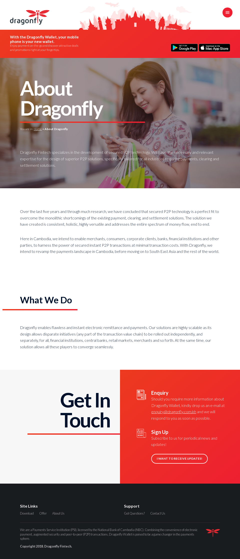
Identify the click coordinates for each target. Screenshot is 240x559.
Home (38, 129)
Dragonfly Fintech (30, 17)
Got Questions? (134, 513)
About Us (58, 513)
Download (27, 513)
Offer (43, 513)
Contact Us (157, 513)
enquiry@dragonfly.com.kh (173, 411)
